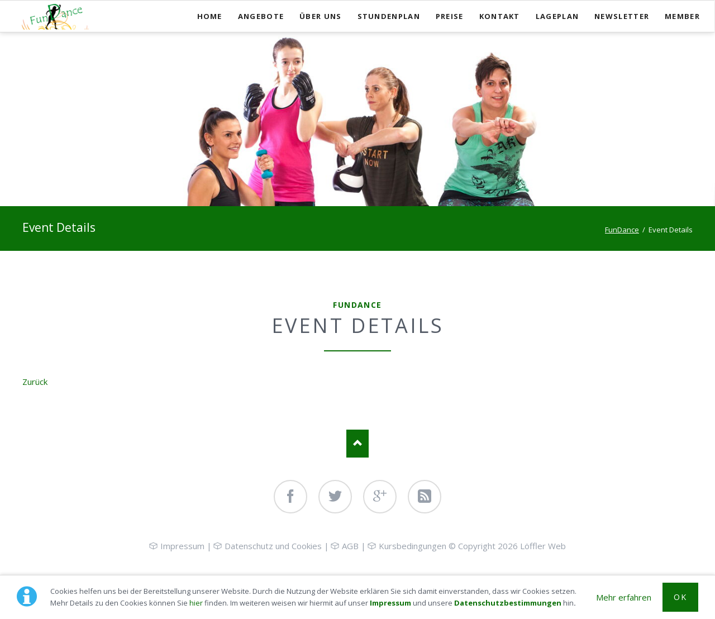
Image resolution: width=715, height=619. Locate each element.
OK (680, 597)
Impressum (390, 603)
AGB (350, 545)
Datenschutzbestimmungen (507, 603)
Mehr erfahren (623, 597)
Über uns (320, 16)
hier (196, 603)
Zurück (34, 381)
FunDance (622, 230)
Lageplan (557, 16)
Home (209, 16)
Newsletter (621, 16)
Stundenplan (389, 16)
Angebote (261, 16)
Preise (450, 16)
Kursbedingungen (412, 545)
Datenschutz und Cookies (273, 545)
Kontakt (499, 16)
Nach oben (357, 444)
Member (682, 16)
